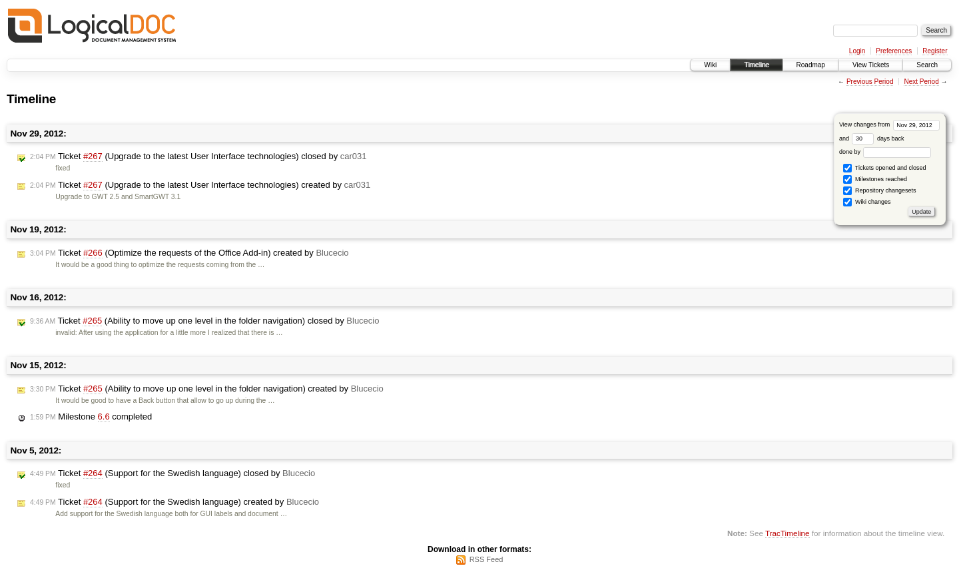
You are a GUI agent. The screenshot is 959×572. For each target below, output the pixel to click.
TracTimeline (787, 533)
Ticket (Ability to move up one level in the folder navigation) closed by (204, 321)
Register (934, 51)
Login (857, 51)
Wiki (710, 65)
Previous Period (870, 81)
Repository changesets (879, 190)
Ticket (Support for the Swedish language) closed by (172, 473)
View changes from (889, 124)
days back (878, 138)
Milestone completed (91, 417)
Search (927, 65)
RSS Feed (486, 559)
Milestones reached (875, 179)
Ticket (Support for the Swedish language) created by (174, 502)
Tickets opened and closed (884, 168)
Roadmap (811, 65)
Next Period (921, 81)
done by (885, 151)
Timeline (756, 65)
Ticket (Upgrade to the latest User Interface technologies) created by (200, 185)
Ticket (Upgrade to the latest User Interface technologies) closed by (198, 156)
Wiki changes (866, 202)
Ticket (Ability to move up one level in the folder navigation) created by (207, 389)
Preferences (894, 51)
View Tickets (870, 65)
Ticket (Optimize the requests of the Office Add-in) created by (189, 253)
